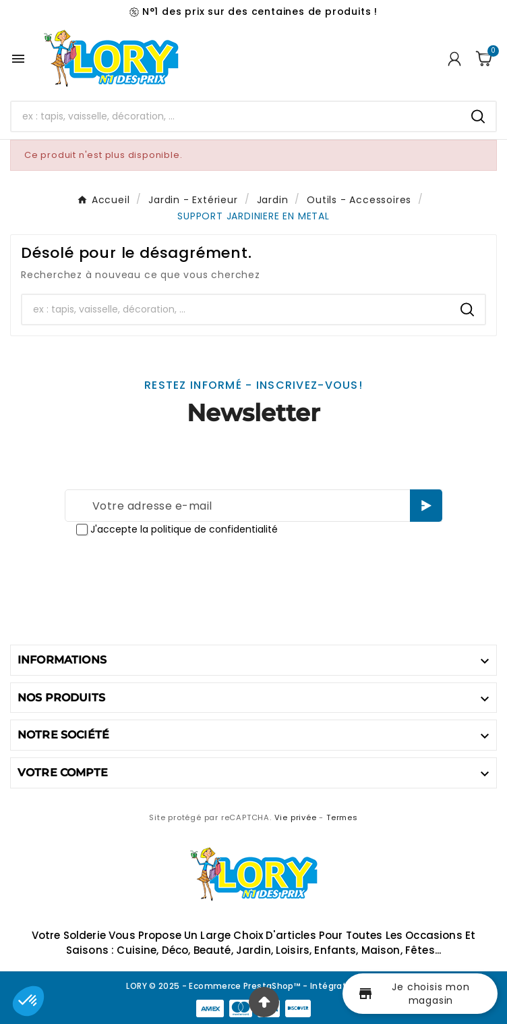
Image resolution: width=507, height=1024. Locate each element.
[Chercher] (235, 116)
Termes (342, 817)
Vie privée (295, 817)
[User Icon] (454, 58)
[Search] (478, 116)
